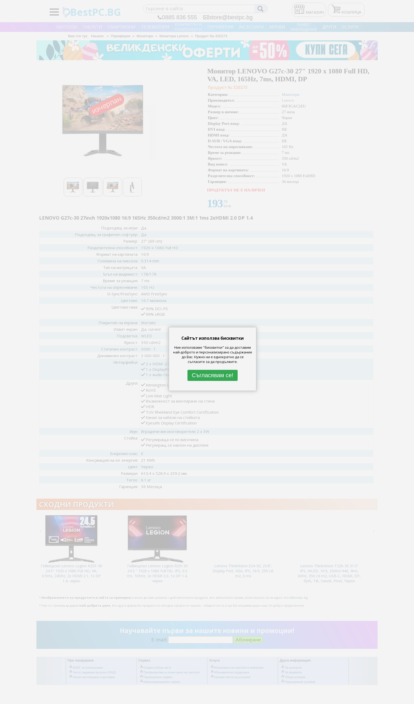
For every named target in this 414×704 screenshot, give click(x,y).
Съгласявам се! (212, 375)
